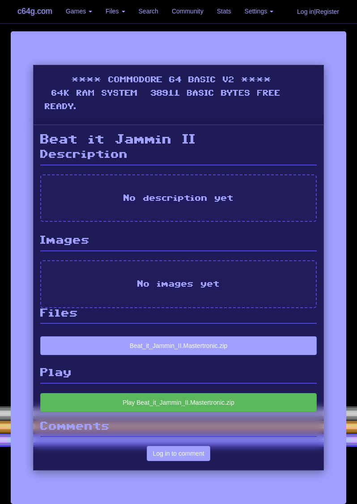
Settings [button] (259, 11)
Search (148, 11)
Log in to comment (178, 453)
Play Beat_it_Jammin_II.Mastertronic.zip (178, 402)
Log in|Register (318, 11)
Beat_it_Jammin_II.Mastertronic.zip (179, 345)
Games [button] (79, 11)
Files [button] (115, 11)
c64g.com (34, 11)
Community (188, 11)
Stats (224, 11)
